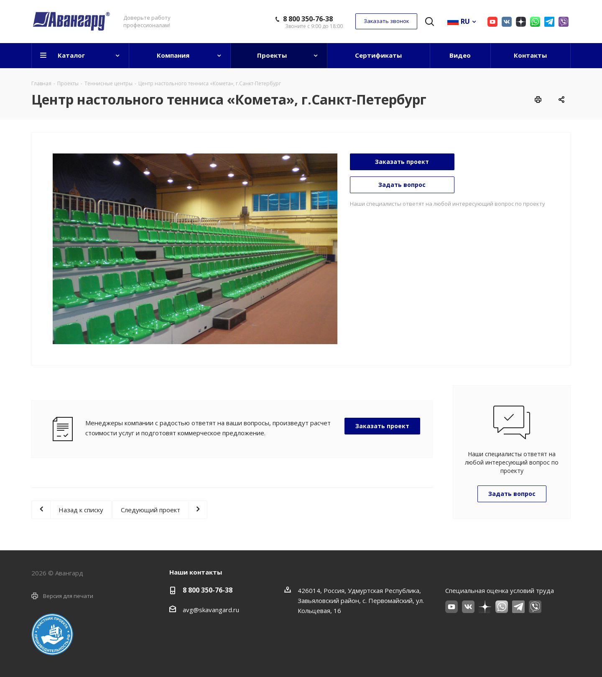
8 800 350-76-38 (308, 18)
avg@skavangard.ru (211, 609)
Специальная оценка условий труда (499, 590)
